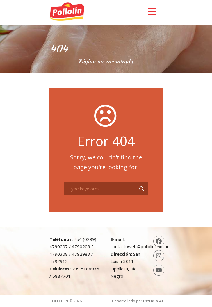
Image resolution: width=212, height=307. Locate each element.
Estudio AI (153, 301)
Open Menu (152, 11)
